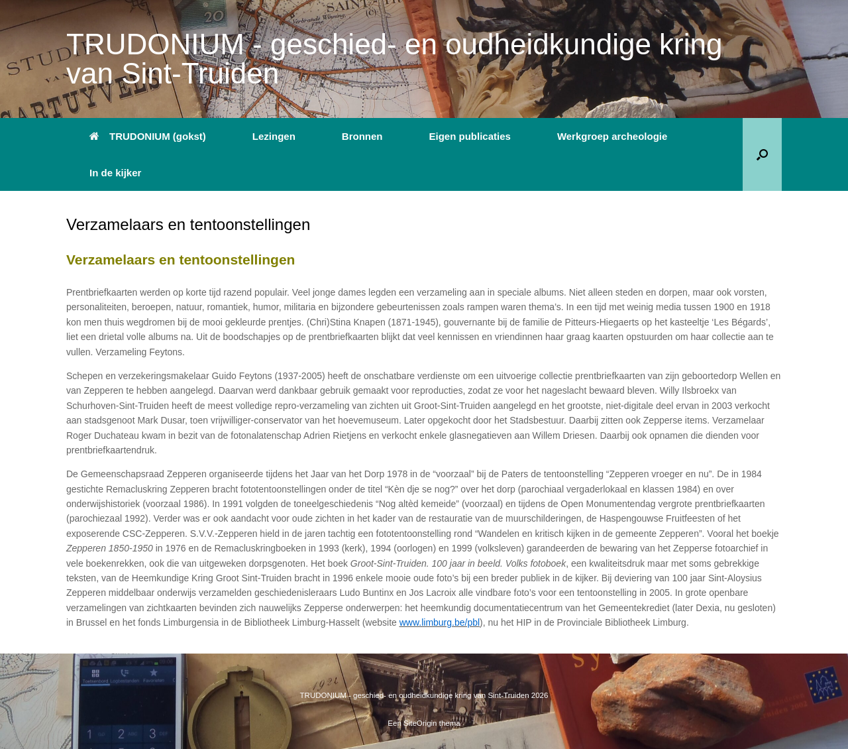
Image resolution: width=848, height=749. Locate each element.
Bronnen (362, 136)
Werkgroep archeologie (612, 136)
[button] (762, 154)
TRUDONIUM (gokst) (147, 136)
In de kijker (115, 172)
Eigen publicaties (470, 136)
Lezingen (273, 136)
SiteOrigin (420, 723)
